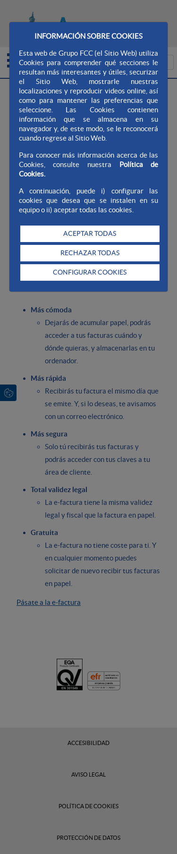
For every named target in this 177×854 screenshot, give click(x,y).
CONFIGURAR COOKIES (89, 272)
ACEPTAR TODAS (89, 233)
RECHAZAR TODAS (89, 253)
